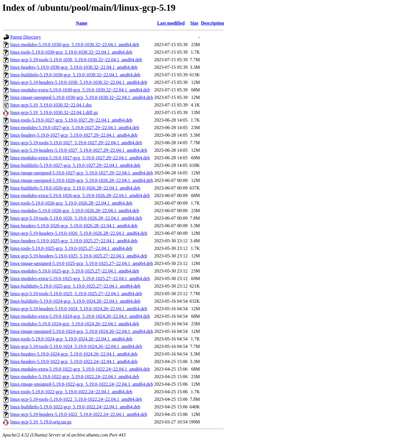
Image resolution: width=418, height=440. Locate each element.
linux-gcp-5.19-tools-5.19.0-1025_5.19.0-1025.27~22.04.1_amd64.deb (76, 293)
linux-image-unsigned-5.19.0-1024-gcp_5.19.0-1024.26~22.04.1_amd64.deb (81, 331)
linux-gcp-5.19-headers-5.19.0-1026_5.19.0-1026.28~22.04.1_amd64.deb (78, 233)
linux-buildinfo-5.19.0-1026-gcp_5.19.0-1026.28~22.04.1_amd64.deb (75, 187)
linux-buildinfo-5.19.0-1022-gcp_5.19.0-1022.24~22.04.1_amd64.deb (75, 406)
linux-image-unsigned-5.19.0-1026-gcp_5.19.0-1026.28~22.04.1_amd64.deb (81, 180)
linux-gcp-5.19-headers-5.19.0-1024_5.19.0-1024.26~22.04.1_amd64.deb (78, 308)
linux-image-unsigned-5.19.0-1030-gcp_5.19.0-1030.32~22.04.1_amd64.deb (81, 97)
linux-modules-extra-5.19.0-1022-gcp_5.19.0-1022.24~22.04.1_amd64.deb (80, 369)
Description (212, 23)
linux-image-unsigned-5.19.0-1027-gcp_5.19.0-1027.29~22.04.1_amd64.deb (81, 172)
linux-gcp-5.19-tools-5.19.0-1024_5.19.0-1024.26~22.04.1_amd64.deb (76, 346)
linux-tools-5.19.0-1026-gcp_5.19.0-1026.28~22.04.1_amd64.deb (71, 203)
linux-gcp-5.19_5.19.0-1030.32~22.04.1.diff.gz (54, 112)
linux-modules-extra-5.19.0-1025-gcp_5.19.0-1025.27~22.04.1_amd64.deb (80, 278)
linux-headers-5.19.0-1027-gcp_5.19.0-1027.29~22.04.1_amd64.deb (74, 135)
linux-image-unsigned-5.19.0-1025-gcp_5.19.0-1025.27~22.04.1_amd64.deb (81, 263)
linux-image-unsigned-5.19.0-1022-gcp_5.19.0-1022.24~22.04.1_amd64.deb (81, 384)
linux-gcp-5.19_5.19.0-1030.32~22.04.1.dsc (51, 104)
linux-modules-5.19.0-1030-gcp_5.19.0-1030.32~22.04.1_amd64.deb (74, 44)
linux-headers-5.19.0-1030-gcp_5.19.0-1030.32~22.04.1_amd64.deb (74, 67)
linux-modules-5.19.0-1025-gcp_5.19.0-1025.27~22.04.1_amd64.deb (74, 270)
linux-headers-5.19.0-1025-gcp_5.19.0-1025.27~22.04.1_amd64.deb (74, 240)
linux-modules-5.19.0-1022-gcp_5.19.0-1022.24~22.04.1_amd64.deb (74, 376)
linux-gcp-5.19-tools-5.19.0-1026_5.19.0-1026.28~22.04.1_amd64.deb (76, 218)
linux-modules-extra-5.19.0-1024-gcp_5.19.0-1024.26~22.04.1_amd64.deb (80, 316)
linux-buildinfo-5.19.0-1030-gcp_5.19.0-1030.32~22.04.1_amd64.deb (75, 74)
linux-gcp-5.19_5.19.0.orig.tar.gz (41, 421)
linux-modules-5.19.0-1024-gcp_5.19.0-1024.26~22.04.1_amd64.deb (74, 323)
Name (81, 23)
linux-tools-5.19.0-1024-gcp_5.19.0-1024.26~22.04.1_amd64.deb (71, 338)
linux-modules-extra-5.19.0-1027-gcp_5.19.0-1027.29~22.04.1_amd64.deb (80, 157)
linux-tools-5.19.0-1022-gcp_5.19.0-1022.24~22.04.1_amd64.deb (71, 391)
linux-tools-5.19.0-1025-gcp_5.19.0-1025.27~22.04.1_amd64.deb (71, 248)
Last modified (171, 23)
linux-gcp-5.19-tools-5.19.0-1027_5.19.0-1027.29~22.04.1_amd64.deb (76, 142)
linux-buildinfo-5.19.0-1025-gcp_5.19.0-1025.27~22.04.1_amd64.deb (75, 286)
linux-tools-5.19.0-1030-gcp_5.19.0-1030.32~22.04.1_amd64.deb (71, 52)
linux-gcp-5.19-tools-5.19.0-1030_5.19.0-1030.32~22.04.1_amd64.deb (76, 59)
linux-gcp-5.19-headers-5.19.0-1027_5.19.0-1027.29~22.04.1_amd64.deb (78, 150)
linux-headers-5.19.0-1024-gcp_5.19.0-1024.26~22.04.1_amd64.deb (74, 353)
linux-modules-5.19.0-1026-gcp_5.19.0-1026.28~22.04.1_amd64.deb (74, 210)
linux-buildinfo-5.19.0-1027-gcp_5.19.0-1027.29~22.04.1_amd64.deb (75, 165)
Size (194, 23)
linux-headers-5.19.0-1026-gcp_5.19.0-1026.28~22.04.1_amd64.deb (74, 225)
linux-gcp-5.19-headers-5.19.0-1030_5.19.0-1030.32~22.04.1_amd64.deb (78, 82)
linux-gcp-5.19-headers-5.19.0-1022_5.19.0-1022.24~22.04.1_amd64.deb (78, 414)
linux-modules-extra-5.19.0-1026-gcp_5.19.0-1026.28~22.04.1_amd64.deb (80, 195)
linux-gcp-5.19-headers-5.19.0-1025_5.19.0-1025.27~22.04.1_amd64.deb (78, 255)
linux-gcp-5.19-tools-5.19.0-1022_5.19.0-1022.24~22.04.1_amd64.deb (76, 399)
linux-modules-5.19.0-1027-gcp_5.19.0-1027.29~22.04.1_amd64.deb (74, 127)
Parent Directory (25, 37)
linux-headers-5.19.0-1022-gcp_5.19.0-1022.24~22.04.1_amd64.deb (74, 361)
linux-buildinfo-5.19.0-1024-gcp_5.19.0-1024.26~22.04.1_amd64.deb (75, 301)
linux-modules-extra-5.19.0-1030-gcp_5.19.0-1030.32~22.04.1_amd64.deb (80, 89)
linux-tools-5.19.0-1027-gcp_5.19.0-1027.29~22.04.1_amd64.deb (71, 120)
